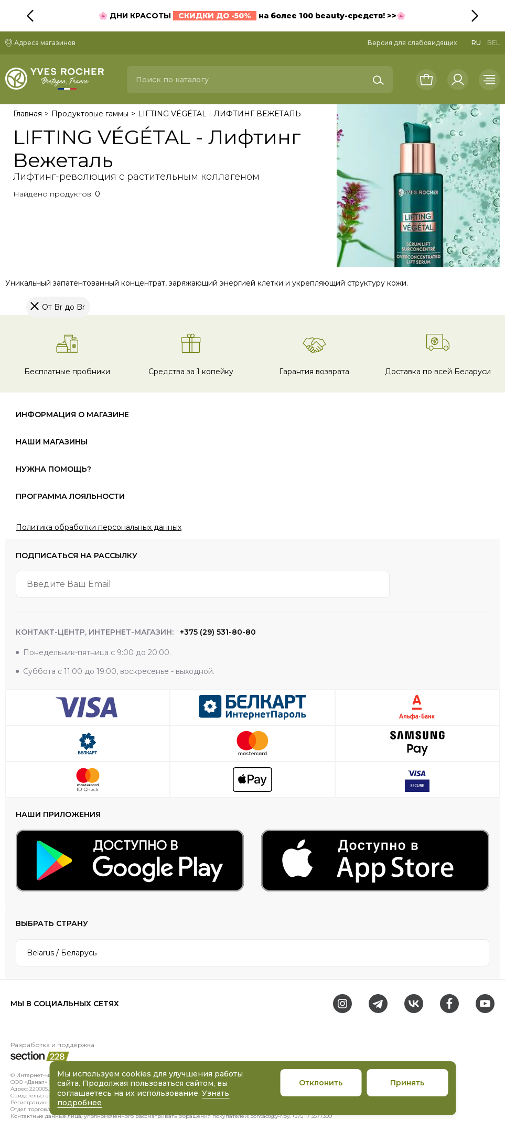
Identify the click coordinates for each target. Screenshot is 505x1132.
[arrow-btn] (475, 584)
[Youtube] (485, 1003)
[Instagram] (342, 1003)
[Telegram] (378, 1003)
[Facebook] (449, 1003)
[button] (492, 15)
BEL (493, 43)
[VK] (413, 1003)
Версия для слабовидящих (412, 43)
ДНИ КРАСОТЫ (182, 15)
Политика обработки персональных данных (98, 527)
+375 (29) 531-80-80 (217, 632)
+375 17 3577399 (312, 1116)
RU (476, 43)
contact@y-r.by (270, 1116)
